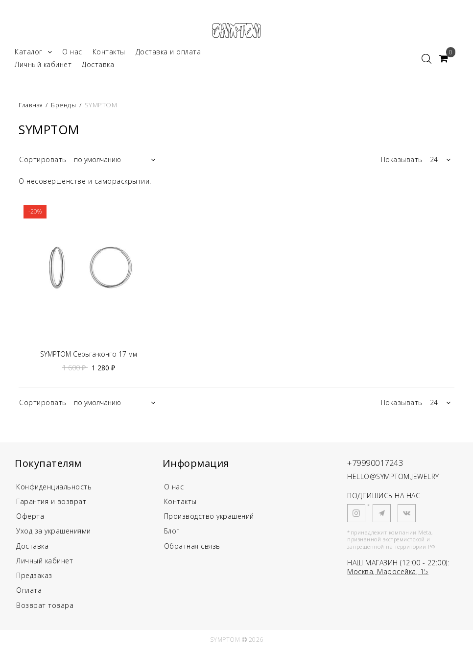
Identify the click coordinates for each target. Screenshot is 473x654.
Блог (172, 534)
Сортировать (43, 161)
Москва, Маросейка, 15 (387, 573)
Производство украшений (209, 519)
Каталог (33, 53)
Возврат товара (44, 609)
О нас (72, 53)
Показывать (402, 161)
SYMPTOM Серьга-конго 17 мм (89, 356)
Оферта (30, 519)
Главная (32, 106)
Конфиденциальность (54, 488)
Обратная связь (192, 549)
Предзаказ (34, 579)
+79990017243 (378, 464)
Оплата (29, 594)
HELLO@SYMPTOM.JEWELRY (393, 479)
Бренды (64, 106)
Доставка (98, 66)
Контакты (109, 53)
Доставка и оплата (168, 53)
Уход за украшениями (53, 534)
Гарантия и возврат (51, 504)
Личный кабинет (43, 66)
